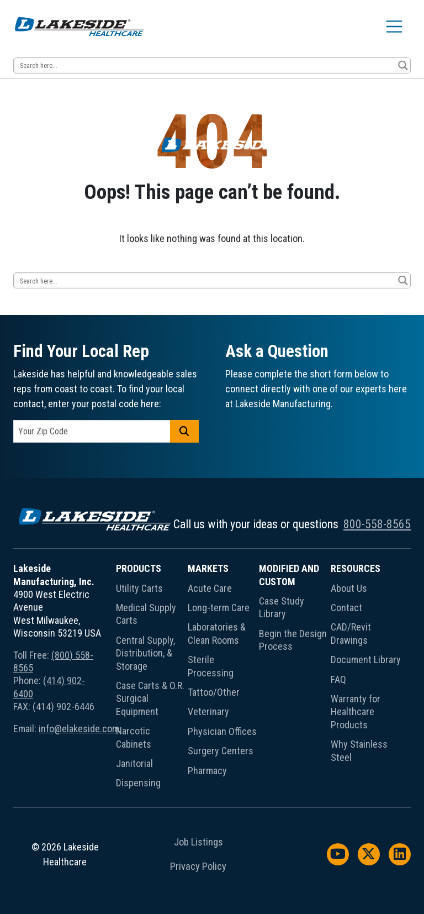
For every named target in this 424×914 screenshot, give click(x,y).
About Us (349, 588)
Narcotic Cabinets (133, 737)
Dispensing (138, 783)
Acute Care (210, 588)
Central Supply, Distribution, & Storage (145, 653)
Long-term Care (219, 607)
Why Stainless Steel (359, 750)
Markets (208, 568)
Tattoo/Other (214, 692)
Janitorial (134, 763)
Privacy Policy (198, 866)
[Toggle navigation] (394, 26)
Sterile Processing (211, 666)
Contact (346, 607)
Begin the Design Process (293, 640)
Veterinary (208, 711)
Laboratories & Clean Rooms (217, 633)
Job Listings (198, 842)
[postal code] (92, 431)
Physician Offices (222, 731)
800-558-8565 (377, 524)
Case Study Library (281, 607)
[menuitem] (152, 678)
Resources (355, 568)
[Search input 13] (205, 65)
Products (138, 568)
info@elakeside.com (79, 728)
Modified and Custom (289, 575)
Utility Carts (139, 588)
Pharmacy (207, 770)
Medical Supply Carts (146, 614)
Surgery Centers (220, 751)
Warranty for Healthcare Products (355, 712)
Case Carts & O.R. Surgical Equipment (150, 698)
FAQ (338, 679)
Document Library (366, 659)
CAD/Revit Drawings (351, 633)
